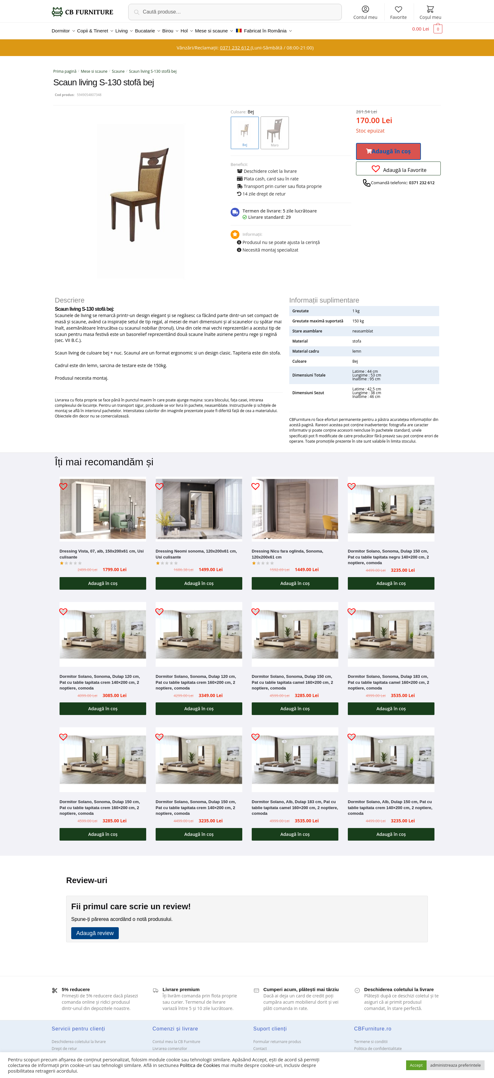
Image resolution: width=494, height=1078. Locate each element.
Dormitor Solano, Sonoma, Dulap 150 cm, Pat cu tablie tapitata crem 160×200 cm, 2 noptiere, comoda (100, 804)
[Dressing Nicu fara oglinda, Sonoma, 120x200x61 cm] (295, 505)
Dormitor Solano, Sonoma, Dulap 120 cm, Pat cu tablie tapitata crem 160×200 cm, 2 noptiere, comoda (196, 678)
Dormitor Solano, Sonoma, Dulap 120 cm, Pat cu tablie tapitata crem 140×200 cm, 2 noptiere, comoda (100, 678)
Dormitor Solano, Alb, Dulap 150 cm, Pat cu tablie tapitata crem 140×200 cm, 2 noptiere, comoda (390, 804)
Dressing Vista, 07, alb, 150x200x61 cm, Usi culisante (102, 550)
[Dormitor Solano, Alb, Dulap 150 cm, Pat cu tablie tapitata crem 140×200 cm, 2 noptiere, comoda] (391, 755)
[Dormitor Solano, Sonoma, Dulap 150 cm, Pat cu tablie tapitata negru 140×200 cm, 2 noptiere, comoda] (391, 505)
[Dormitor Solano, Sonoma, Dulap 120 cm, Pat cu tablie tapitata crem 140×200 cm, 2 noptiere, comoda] (103, 630)
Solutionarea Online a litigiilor (380, 1051)
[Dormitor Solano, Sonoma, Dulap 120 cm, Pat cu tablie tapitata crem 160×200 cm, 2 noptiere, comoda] (199, 630)
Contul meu (365, 12)
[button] (388, 147)
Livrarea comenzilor (169, 1044)
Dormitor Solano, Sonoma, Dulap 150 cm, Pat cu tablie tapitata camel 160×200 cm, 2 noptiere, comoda (292, 678)
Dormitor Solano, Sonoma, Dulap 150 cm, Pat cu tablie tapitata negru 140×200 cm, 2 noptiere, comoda (388, 553)
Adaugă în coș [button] (103, 579)
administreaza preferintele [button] (455, 1065)
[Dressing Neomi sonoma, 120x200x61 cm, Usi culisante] (199, 505)
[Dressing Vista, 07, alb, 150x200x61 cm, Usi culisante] (103, 505)
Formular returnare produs (277, 1038)
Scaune (118, 67)
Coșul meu (430, 12)
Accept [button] (416, 1065)
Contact (260, 1044)
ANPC (258, 1051)
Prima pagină (65, 67)
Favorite (398, 12)
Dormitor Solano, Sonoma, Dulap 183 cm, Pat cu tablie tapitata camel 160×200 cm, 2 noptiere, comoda (388, 678)
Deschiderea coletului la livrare (79, 1038)
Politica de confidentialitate (378, 1044)
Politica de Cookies (200, 1065)
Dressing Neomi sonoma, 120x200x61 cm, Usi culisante (196, 550)
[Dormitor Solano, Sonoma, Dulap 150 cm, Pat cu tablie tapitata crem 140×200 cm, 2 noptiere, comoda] (199, 755)
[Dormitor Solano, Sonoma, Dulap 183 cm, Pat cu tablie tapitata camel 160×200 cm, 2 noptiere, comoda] (391, 630)
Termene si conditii (371, 1038)
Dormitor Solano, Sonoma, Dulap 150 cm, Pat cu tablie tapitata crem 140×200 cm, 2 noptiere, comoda (196, 804)
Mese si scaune (94, 67)
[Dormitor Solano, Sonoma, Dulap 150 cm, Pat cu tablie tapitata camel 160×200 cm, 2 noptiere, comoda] (295, 630)
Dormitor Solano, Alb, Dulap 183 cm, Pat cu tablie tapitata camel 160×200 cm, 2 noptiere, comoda (295, 804)
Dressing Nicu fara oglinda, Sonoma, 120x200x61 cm (287, 550)
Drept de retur (64, 1044)
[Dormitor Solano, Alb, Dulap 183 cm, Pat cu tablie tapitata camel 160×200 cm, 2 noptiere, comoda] (295, 755)
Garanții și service (67, 1051)
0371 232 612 (235, 44)
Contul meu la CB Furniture (176, 1038)
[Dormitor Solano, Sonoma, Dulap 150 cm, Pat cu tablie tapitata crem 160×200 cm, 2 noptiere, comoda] (103, 755)
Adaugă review (95, 929)
